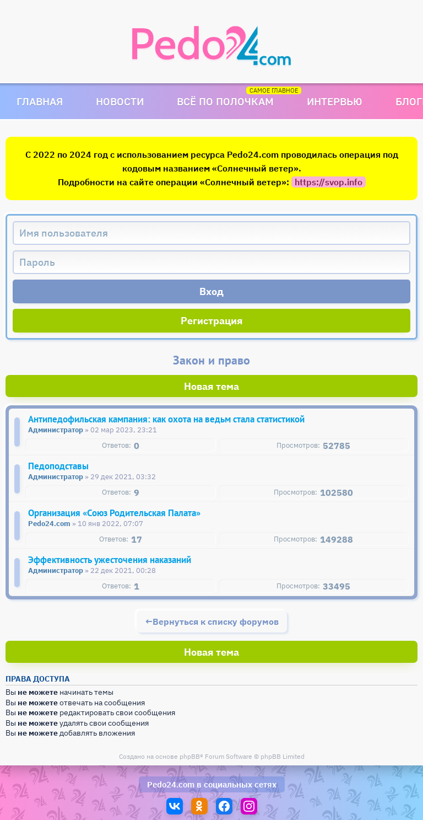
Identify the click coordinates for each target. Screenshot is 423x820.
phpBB (190, 756)
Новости (120, 101)
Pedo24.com (170, 784)
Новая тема (211, 386)
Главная (40, 101)
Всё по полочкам (225, 101)
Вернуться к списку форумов (216, 621)
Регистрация (212, 320)
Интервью (334, 101)
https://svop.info (328, 181)
